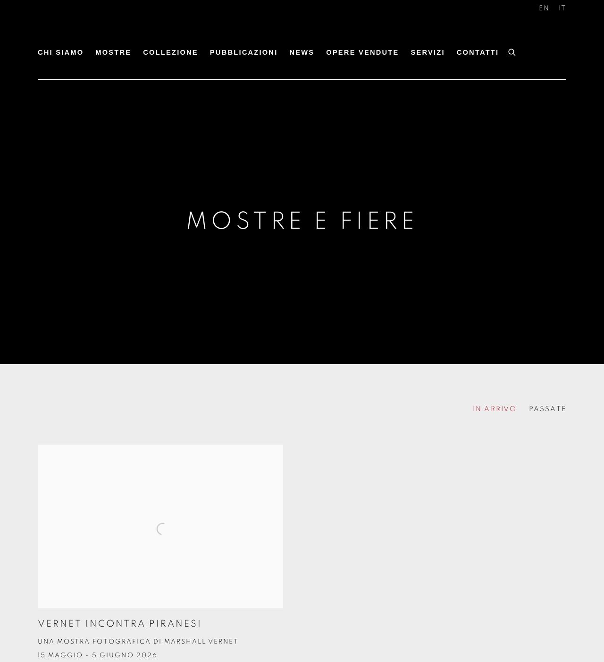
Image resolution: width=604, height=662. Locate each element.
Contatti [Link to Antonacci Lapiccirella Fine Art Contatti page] (478, 52)
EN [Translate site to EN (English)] (544, 8)
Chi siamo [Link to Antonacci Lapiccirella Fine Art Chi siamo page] (61, 52)
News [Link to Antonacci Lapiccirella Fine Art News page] (301, 52)
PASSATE (547, 409)
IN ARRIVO (495, 409)
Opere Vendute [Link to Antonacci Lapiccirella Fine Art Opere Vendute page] (362, 52)
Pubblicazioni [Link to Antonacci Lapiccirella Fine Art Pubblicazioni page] (244, 52)
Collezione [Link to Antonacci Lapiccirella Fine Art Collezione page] (170, 52)
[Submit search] (512, 51)
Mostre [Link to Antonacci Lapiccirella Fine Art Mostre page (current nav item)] (113, 52)
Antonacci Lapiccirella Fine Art (108, 32)
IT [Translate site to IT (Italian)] (562, 8)
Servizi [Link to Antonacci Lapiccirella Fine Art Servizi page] (428, 52)
